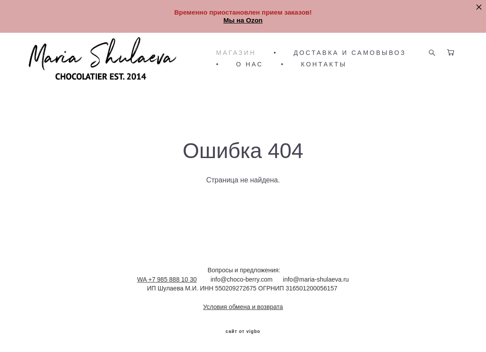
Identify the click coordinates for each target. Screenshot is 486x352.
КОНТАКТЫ (324, 64)
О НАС (250, 64)
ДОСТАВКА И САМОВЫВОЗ (350, 52)
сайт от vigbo (243, 331)
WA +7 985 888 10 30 (167, 279)
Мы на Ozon (243, 20)
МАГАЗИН (236, 52)
